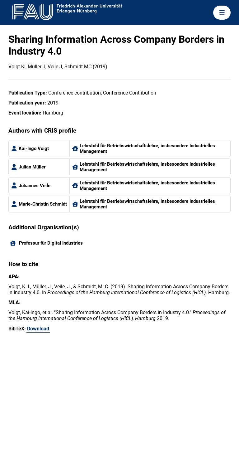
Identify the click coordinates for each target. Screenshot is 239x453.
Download (38, 329)
